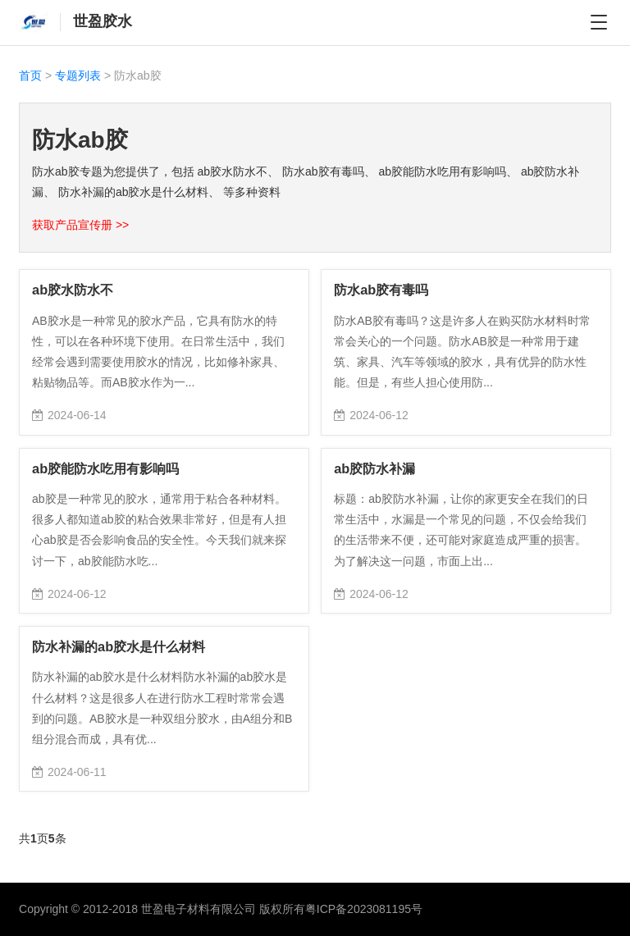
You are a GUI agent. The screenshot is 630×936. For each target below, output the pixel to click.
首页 (30, 75)
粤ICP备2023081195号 (363, 908)
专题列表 (78, 75)
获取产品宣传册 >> (80, 224)
